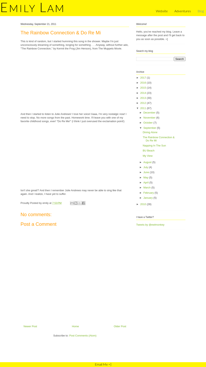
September (150, 127)
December (149, 112)
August (147, 162)
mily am (32, 8)
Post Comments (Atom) (82, 335)
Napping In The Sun (154, 145)
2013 (143, 97)
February (149, 192)
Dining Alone (150, 132)
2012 (143, 102)
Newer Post (30, 326)
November (149, 117)
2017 (143, 77)
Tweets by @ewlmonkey (150, 224)
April (146, 182)
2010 (143, 204)
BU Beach (148, 150)
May (146, 177)
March (147, 187)
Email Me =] (103, 364)
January (148, 197)
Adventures (182, 11)
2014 (143, 92)
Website (162, 11)
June (146, 172)
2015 (143, 87)
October (148, 122)
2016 (143, 82)
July (146, 167)
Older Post (120, 326)
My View (147, 155)
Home (75, 326)
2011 (143, 108)
